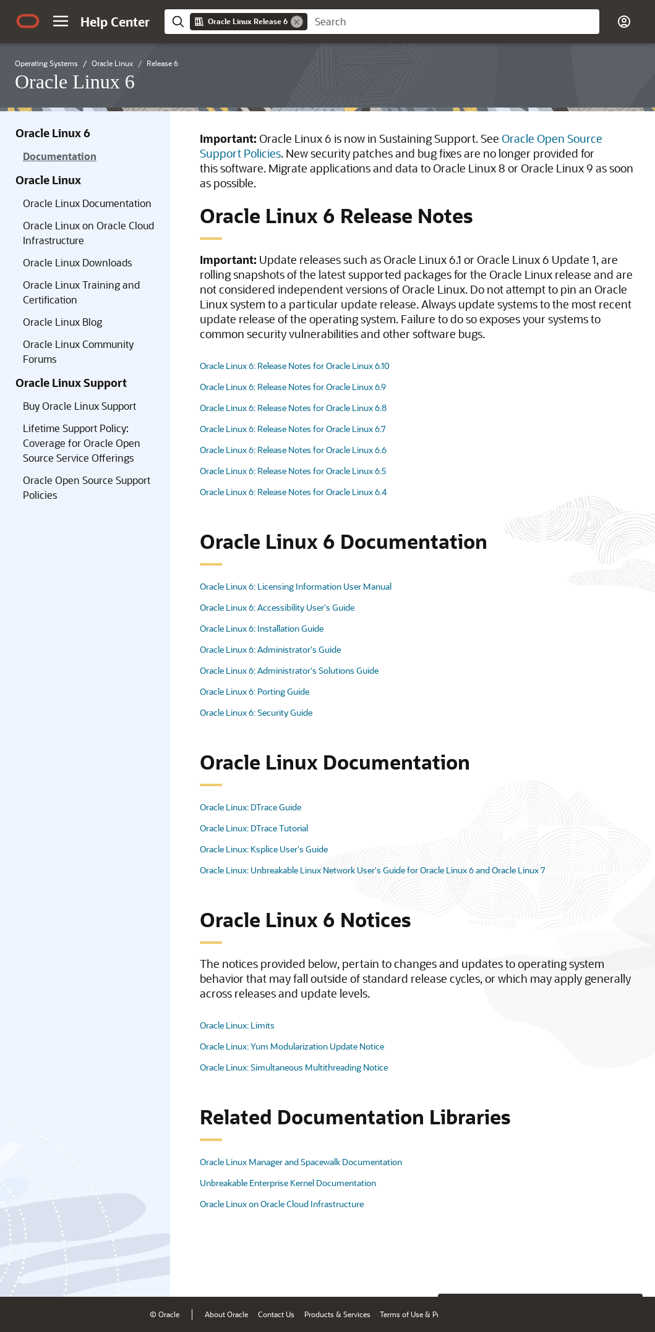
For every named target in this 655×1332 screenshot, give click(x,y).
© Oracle (164, 1314)
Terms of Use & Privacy (418, 1314)
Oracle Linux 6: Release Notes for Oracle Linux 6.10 (295, 365)
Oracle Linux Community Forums (78, 351)
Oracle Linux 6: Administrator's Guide (270, 649)
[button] (60, 21)
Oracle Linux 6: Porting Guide (254, 691)
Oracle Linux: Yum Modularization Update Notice (292, 1046)
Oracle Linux (48, 179)
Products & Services (337, 1314)
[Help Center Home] (115, 21)
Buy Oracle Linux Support (79, 405)
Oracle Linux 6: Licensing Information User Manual (296, 586)
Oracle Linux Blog (62, 321)
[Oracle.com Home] (28, 21)
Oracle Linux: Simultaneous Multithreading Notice (294, 1067)
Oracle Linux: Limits (237, 1025)
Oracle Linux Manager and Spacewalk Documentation (301, 1162)
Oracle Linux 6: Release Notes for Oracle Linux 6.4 (293, 492)
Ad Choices (484, 1314)
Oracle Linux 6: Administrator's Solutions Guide (289, 670)
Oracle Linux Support (71, 382)
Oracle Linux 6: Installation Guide (261, 628)
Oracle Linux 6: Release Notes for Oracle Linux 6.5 (293, 471)
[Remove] (297, 21)
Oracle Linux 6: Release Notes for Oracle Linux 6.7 (293, 429)
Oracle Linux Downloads (77, 262)
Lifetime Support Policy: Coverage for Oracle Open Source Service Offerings (81, 443)
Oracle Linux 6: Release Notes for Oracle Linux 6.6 (293, 450)
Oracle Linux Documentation (87, 203)
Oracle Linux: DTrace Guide (250, 807)
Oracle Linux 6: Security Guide (256, 712)
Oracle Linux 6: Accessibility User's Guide (277, 607)
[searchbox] (453, 21)
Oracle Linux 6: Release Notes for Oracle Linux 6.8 (293, 408)
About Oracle (226, 1314)
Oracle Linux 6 (52, 132)
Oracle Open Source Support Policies (86, 487)
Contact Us (276, 1314)
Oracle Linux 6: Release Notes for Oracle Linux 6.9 (293, 386)
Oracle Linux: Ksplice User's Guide (264, 849)
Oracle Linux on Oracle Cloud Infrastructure (88, 233)
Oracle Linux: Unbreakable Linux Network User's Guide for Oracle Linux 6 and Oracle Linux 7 (373, 870)
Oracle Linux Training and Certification (81, 292)
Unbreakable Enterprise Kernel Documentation (288, 1183)
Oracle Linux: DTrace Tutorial (254, 828)
